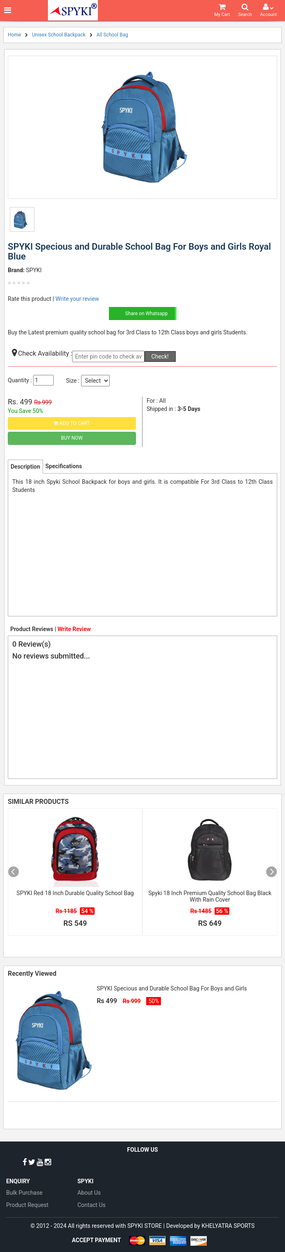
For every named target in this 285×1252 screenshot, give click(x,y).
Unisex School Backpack (58, 35)
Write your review (77, 299)
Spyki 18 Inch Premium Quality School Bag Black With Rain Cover (209, 896)
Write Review (73, 629)
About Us (89, 1192)
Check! (160, 356)
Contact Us (91, 1205)
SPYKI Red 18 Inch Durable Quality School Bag (74, 893)
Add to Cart (72, 423)
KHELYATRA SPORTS (228, 1226)
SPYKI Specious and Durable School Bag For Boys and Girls (172, 988)
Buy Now (72, 438)
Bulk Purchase (24, 1192)
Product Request (27, 1205)
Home (14, 35)
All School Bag (112, 35)
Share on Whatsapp (146, 313)
